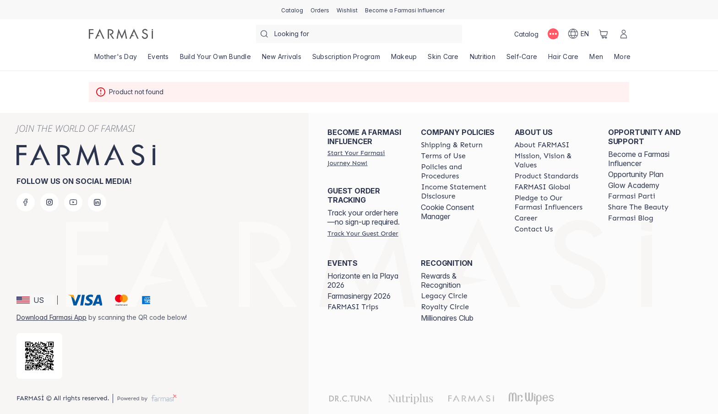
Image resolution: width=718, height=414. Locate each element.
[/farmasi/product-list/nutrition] (482, 59)
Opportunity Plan (636, 174)
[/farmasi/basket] (603, 33)
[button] (35, 300)
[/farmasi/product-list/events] (158, 59)
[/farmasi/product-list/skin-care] (443, 59)
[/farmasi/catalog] (292, 9)
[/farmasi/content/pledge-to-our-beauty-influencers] (553, 203)
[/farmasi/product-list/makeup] (404, 59)
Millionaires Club (447, 318)
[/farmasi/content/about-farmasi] (542, 145)
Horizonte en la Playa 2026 (362, 280)
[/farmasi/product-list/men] (596, 59)
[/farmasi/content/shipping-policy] (452, 145)
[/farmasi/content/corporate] (543, 187)
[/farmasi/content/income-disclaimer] (459, 192)
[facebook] (25, 202)
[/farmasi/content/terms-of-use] (443, 156)
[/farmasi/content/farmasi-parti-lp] (631, 196)
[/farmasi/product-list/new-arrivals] (281, 59)
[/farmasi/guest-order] (362, 233)
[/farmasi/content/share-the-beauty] (638, 207)
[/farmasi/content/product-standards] (547, 176)
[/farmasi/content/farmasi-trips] (352, 307)
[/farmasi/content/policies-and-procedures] (459, 171)
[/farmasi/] (121, 34)
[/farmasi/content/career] (526, 218)
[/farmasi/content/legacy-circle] (444, 296)
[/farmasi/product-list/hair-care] (563, 59)
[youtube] (73, 202)
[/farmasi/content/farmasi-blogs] (630, 218)
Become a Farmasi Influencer (638, 159)
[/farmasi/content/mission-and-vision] (553, 160)
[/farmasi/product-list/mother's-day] (115, 59)
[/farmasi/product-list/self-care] (522, 59)
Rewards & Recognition (441, 280)
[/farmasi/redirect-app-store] (39, 356)
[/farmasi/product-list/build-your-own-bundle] (215, 59)
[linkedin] (97, 202)
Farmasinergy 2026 (359, 296)
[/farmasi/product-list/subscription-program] (346, 59)
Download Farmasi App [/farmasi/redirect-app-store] (51, 317)
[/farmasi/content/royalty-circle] (445, 307)
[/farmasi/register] (320, 9)
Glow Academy (633, 185)
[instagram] (49, 202)
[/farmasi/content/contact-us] (534, 229)
